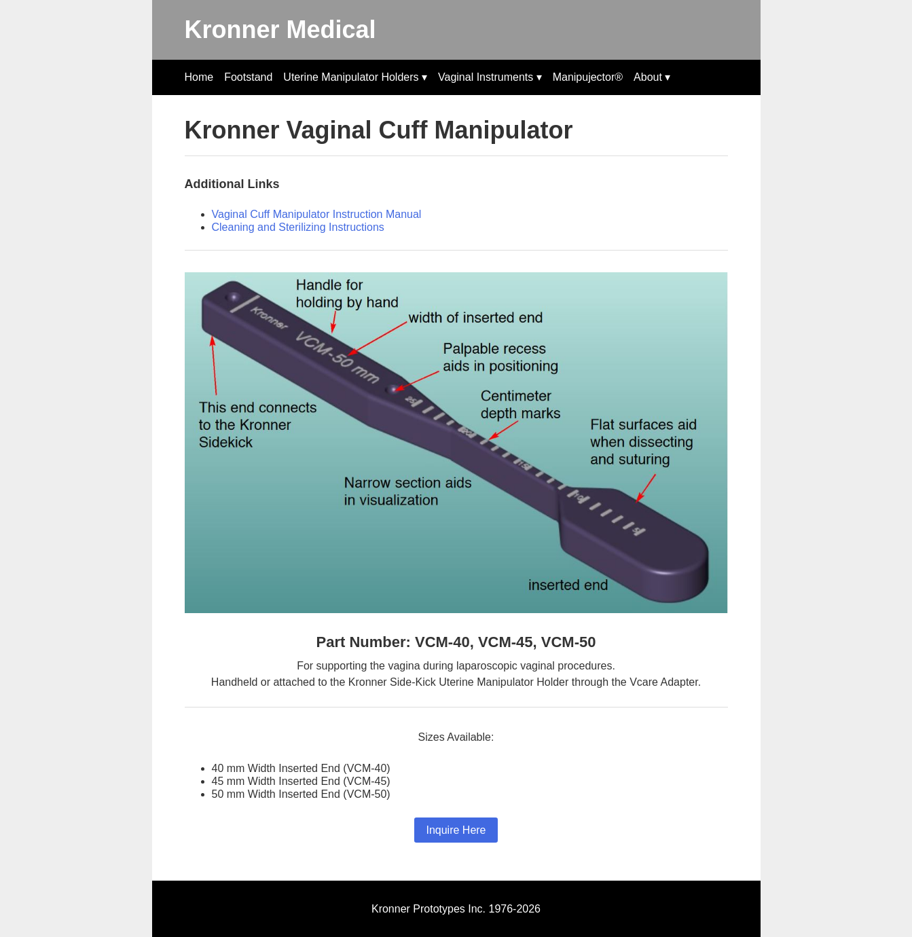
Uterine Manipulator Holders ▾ (355, 77)
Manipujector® (588, 77)
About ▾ (652, 77)
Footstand (248, 77)
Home (199, 77)
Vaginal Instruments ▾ (490, 77)
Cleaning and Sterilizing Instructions (298, 227)
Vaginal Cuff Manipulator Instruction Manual (317, 214)
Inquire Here (456, 830)
